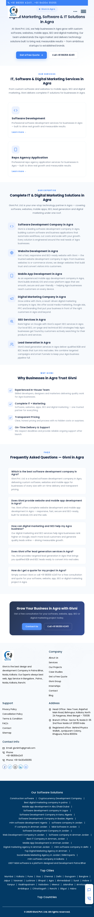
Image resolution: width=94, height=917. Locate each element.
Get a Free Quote (31, 54)
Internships (54, 686)
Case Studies (56, 671)
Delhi (58, 876)
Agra (51, 880)
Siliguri (63, 888)
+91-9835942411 (14, 755)
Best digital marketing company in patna (45, 802)
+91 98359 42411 (21, 2)
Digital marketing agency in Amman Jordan (26, 847)
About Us (53, 657)
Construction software (22, 798)
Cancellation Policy (12, 713)
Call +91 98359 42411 (63, 54)
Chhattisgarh (39, 888)
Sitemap (6, 732)
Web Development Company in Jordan (23, 834)
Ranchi (53, 888)
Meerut (55, 884)
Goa (38, 876)
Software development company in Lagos (46, 810)
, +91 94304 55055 (45, 2)
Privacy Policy (9, 709)
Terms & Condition (12, 718)
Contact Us (35, 624)
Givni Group (55, 681)
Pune (30, 876)
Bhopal (41, 880)
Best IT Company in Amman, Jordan (46, 838)
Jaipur (7, 880)
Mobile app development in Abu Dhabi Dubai (45, 806)
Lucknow (30, 880)
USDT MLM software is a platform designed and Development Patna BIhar (47, 863)
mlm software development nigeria (28, 822)
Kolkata (20, 876)
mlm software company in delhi (71, 847)
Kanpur (11, 884)
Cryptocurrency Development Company (60, 798)
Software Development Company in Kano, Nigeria (46, 814)
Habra (73, 888)
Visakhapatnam (26, 884)
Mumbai (9, 876)
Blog (51, 695)
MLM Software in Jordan (64, 826)
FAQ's (5, 723)
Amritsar (81, 884)
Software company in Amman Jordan (69, 834)
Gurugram (70, 876)
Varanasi (18, 880)
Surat (76, 880)
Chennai (48, 876)
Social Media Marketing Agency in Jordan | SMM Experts (46, 855)
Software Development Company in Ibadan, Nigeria (46, 818)
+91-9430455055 (23, 759)
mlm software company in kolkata (46, 859)
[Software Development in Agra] (47, 130)
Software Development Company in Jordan (46, 830)
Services (53, 662)
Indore (85, 880)
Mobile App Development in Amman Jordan (46, 842)
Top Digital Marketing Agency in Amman (46, 850)
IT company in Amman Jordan (31, 826)
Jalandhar (68, 884)
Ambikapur (23, 888)
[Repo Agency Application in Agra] (47, 169)
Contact (53, 690)
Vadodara (43, 884)
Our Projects (55, 667)
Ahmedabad (63, 880)
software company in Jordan (67, 822)
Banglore (83, 876)
